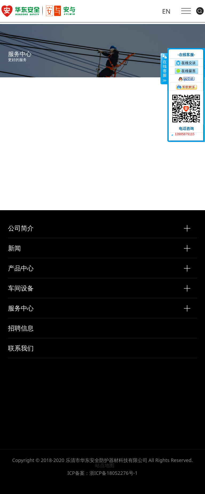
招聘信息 (21, 328)
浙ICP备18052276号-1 (113, 473)
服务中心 (21, 308)
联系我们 (21, 348)
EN (166, 12)
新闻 (14, 248)
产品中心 (21, 268)
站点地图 (104, 465)
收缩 (164, 68)
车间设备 (21, 288)
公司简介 (21, 228)
